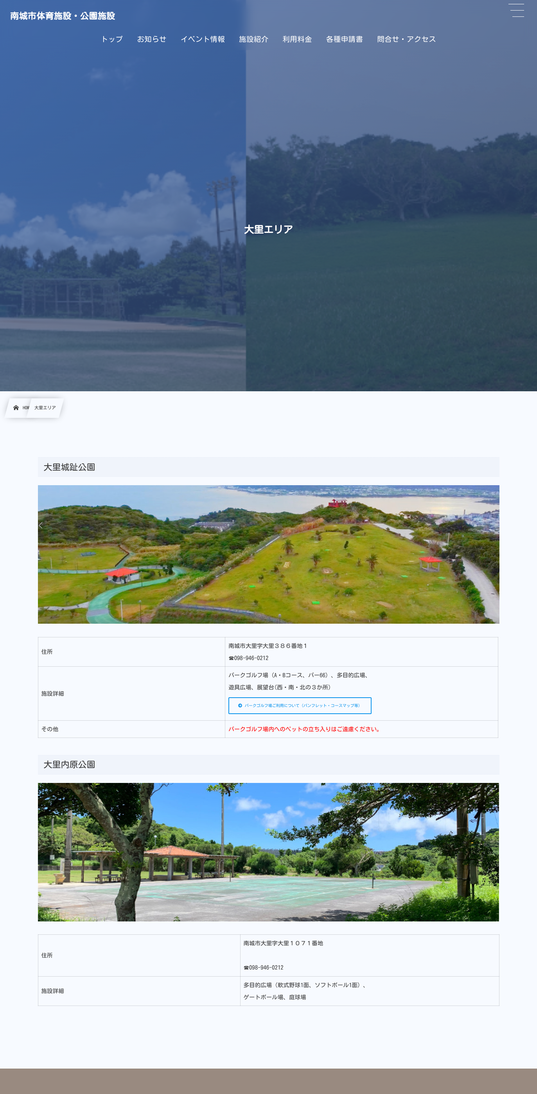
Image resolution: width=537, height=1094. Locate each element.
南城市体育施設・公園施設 (62, 16)
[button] (516, 10)
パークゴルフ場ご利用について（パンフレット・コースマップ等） (300, 706)
